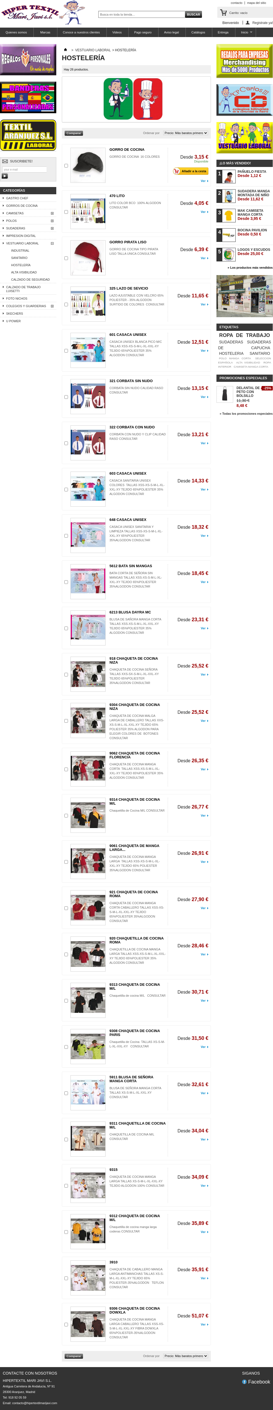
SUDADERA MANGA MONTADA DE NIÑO (254, 195)
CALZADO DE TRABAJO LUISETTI (23, 289)
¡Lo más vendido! (235, 163)
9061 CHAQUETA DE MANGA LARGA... (134, 848)
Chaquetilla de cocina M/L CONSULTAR (137, 995)
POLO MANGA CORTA (235, 358)
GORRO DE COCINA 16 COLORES (134, 156)
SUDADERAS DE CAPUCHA (244, 345)
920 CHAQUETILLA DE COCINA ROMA (136, 940)
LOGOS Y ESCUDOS (254, 252)
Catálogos (198, 32)
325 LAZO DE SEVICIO (128, 288)
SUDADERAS (15, 228)
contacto (237, 2)
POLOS (11, 220)
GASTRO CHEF (17, 198)
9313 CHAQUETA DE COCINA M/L (134, 986)
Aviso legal (171, 32)
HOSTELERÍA (21, 265)
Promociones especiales (243, 378)
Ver (203, 181)
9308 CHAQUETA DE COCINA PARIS (134, 1033)
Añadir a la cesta (191, 171)
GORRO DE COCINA (127, 149)
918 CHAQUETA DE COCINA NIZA (133, 660)
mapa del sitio (256, 2)
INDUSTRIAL (20, 250)
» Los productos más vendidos (250, 267)
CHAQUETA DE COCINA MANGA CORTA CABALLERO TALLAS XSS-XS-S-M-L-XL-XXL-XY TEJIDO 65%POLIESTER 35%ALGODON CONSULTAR (136, 912)
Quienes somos (16, 32)
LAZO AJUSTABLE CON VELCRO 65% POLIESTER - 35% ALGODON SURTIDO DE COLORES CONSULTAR (136, 300)
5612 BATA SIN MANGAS (130, 566)
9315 (113, 1170)
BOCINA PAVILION (252, 232)
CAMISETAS (15, 213)
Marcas (44, 32)
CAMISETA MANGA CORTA (251, 366)
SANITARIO (19, 257)
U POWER (13, 321)
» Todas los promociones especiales (246, 413)
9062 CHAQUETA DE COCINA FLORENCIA (134, 755)
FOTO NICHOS (16, 298)
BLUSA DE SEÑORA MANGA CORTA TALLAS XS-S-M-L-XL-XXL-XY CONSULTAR (135, 1092)
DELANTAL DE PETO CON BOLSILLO (248, 392)
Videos (116, 32)
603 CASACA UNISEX (127, 473)
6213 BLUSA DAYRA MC (130, 612)
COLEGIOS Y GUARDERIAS (26, 306)
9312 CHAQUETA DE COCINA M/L (134, 1218)
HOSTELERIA (231, 353)
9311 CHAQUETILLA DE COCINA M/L (137, 1125)
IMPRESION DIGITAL (21, 235)
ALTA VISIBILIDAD (24, 272)
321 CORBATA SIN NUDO (131, 381)
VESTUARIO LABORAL (22, 243)
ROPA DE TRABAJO (244, 335)
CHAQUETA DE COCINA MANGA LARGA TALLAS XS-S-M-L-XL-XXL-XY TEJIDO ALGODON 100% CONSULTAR (136, 1181)
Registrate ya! (262, 23)
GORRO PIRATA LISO (128, 242)
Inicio (243, 34)
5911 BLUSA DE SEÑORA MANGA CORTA (131, 1079)
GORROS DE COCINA (22, 205)
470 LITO (117, 196)
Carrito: (238, 12)
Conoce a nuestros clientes (81, 32)
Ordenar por (151, 133)
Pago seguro (143, 32)
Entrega (223, 32)
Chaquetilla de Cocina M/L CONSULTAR (137, 810)
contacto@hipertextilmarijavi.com (34, 1403)
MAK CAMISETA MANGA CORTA (250, 215)
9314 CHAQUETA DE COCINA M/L (134, 801)
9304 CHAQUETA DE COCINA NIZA (134, 707)
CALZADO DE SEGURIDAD (30, 279)
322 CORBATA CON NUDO (132, 427)
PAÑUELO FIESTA (252, 174)
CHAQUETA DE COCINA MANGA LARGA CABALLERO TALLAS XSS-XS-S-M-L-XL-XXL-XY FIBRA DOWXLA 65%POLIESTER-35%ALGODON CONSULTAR (136, 1328)
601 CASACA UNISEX (127, 335)
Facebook (259, 1382)
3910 (113, 1262)
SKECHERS (14, 313)
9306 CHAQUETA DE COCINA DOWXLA (134, 1310)
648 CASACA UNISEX (127, 520)
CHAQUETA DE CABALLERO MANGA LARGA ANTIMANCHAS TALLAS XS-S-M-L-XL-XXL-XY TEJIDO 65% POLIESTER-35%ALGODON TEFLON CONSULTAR (136, 1278)
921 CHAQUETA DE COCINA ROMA (133, 894)
